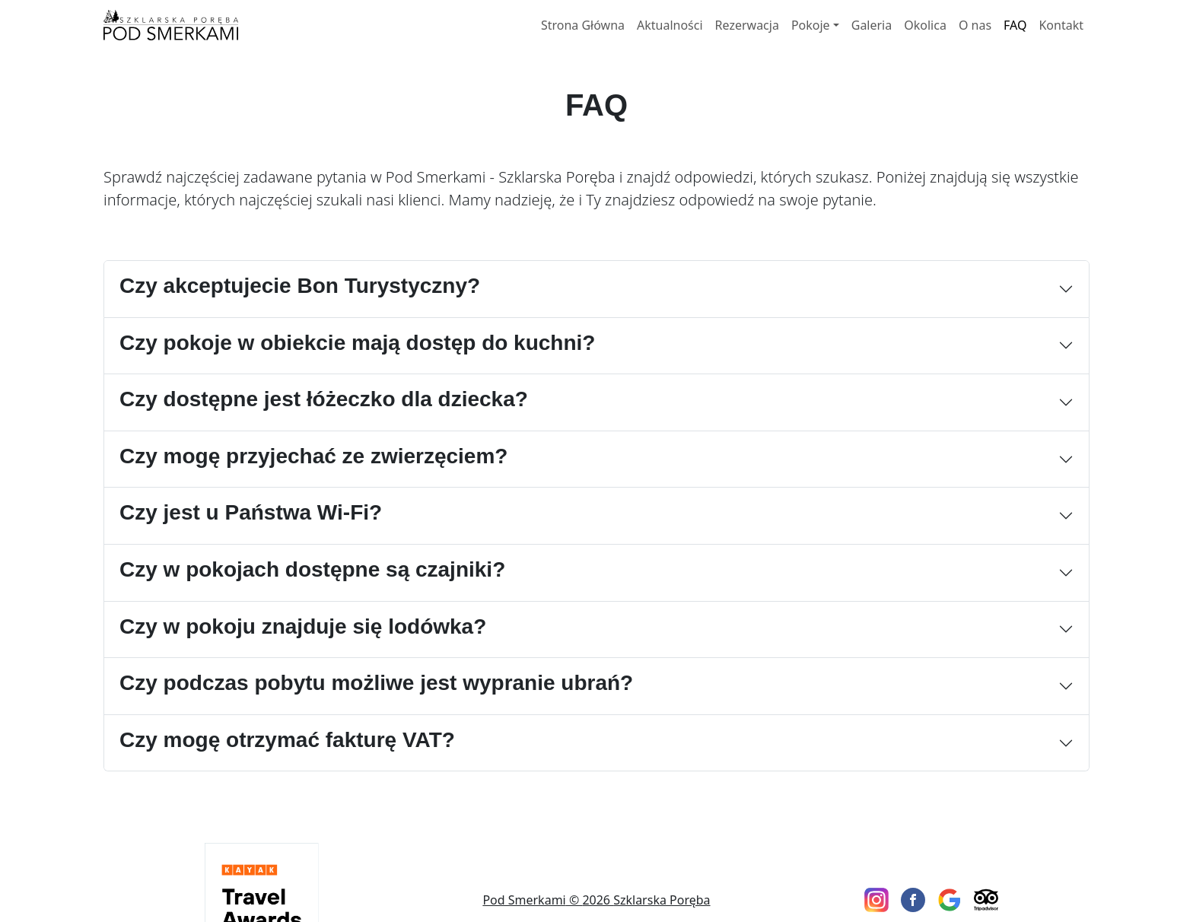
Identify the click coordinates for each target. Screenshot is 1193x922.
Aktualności (670, 25)
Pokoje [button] (810, 25)
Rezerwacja (747, 25)
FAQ (1015, 25)
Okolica (925, 25)
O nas (975, 25)
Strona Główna (583, 25)
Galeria (871, 25)
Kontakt (1061, 25)
